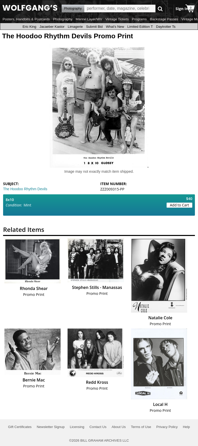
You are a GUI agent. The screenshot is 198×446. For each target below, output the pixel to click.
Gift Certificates (19, 427)
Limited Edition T (140, 27)
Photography (62, 19)
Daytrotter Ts (165, 27)
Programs (139, 19)
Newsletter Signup (50, 427)
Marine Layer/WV (89, 19)
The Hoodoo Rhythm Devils (25, 189)
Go (160, 9)
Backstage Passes (164, 19)
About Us (119, 427)
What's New (115, 27)
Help (186, 427)
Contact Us (97, 427)
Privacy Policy (167, 427)
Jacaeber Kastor (51, 27)
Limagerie (75, 27)
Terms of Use (141, 427)
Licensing (77, 427)
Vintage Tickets (117, 19)
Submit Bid (94, 27)
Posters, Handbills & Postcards (26, 19)
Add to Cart (179, 205)
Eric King (29, 27)
